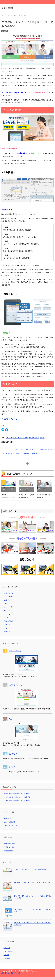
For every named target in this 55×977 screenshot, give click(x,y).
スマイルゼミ (11, 419)
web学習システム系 (11, 826)
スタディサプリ (9, 593)
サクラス (7, 628)
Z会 (5, 603)
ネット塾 (7, 948)
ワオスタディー (9, 632)
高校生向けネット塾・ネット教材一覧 (17, 800)
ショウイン (8, 614)
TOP (9, 15)
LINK (19, 973)
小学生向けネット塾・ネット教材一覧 (17, 793)
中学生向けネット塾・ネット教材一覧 (17, 797)
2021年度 (9, 438)
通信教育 (4, 31)
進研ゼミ (7, 600)
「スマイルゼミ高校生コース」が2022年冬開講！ (31, 869)
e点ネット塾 (8, 607)
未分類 (6, 955)
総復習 (42, 438)
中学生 (25, 438)
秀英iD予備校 (8, 621)
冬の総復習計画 (33, 438)
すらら (6, 618)
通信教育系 (8, 818)
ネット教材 (8, 951)
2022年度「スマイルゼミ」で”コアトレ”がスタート (33, 449)
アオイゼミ (8, 625)
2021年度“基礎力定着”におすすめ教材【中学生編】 (21, 453)
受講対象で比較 (9, 847)
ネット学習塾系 (9, 822)
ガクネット (8, 610)
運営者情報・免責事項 (9, 973)
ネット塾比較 (7, 7)
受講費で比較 (8, 851)
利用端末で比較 (9, 844)
